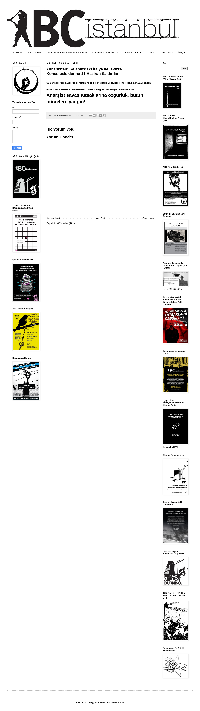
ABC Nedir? (16, 52)
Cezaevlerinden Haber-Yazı (105, 52)
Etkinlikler (151, 52)
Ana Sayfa (101, 218)
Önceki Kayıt (148, 218)
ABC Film (167, 52)
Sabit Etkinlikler (133, 52)
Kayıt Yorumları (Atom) (64, 223)
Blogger (92, 702)
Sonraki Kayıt (53, 218)
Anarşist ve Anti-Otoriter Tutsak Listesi (67, 52)
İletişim (181, 52)
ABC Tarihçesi (34, 52)
